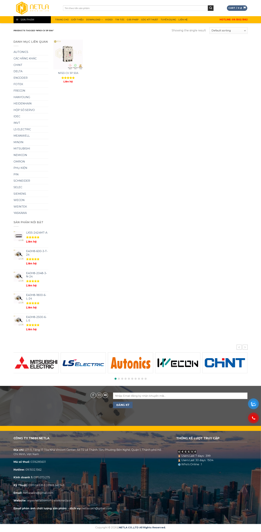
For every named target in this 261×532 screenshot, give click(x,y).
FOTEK (18, 84)
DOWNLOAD (94, 19)
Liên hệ (183, 19)
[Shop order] (228, 30)
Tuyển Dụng (168, 19)
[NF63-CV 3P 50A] (68, 54)
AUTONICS (21, 52)
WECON (19, 200)
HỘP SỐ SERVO (24, 110)
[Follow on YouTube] (105, 395)
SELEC (18, 187)
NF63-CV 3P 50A (68, 73)
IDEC (17, 116)
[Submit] (211, 8)
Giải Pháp (133, 19)
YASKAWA (20, 213)
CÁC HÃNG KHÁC (25, 58)
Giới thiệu (77, 19)
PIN (16, 174)
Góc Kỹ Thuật (149, 19)
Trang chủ (62, 19)
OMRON (19, 161)
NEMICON (20, 155)
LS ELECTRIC (22, 129)
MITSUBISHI (22, 148)
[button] (245, 347)
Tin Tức (120, 19)
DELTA (18, 71)
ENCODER (21, 77)
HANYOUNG (22, 97)
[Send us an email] (99, 395)
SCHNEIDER (22, 180)
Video (109, 19)
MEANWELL (22, 135)
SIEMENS (20, 193)
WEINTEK (20, 206)
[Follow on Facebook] (93, 395)
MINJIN (18, 142)
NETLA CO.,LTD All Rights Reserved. (142, 527)
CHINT (18, 65)
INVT (17, 122)
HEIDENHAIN (23, 103)
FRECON (19, 90)
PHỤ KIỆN (20, 167)
